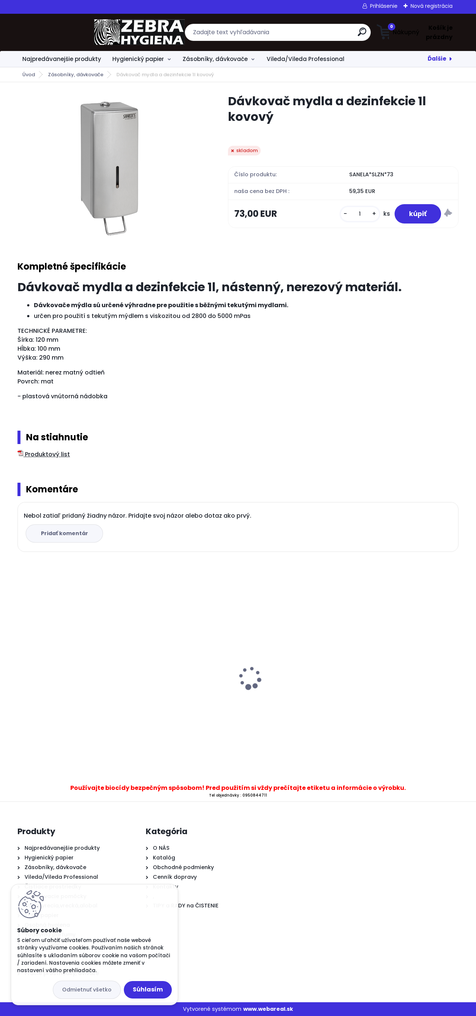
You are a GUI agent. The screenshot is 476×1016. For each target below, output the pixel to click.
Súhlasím (148, 989)
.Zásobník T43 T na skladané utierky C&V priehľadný (286, 695)
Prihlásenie (384, 6)
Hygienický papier (138, 59)
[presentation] (22, 666)
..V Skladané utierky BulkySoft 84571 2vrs (400, 679)
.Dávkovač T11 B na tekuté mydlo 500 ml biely (180, 672)
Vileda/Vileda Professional (305, 59)
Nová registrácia (432, 6)
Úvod (28, 74)
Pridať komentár (64, 533)
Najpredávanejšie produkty (61, 59)
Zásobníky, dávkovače (215, 59)
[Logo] (63, 32)
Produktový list (43, 454)
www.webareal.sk (268, 1009)
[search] (310, 35)
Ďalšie (437, 58)
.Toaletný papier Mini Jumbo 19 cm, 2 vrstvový (66, 688)
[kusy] (359, 214)
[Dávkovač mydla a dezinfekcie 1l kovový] (111, 168)
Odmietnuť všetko (87, 989)
